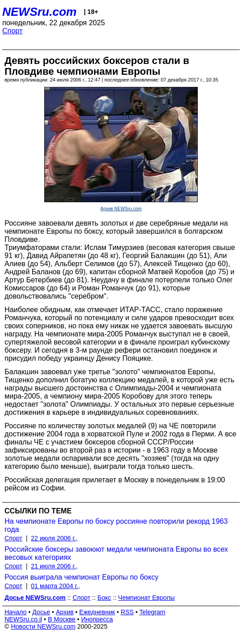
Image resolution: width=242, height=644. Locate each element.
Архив (65, 612)
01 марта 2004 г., (55, 586)
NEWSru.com (39, 11)
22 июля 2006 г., (54, 538)
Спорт (12, 31)
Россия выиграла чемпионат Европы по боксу (81, 577)
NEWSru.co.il (23, 619)
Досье (41, 612)
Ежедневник (97, 612)
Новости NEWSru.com (43, 626)
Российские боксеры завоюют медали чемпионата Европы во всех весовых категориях (116, 553)
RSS (127, 612)
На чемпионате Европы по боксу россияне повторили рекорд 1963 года (116, 525)
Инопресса (97, 619)
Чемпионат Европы (146, 597)
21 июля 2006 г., (54, 566)
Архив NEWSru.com (120, 208)
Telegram (153, 612)
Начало (16, 612)
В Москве (61, 619)
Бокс (104, 597)
